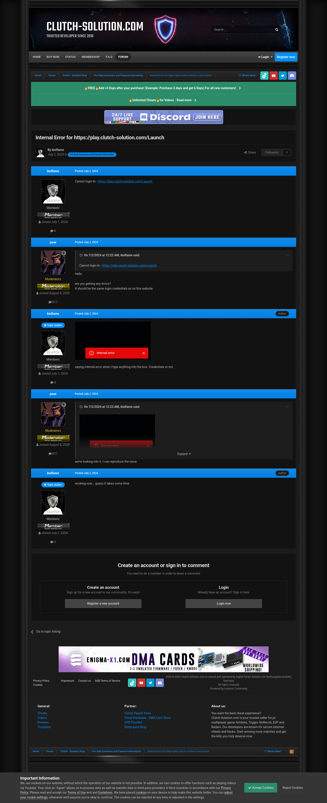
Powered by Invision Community (229, 688)
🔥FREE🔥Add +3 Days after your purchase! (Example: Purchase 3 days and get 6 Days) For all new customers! (160, 88)
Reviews (43, 722)
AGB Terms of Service (107, 680)
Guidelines (116, 792)
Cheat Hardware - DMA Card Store (147, 718)
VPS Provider (133, 722)
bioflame (53, 171)
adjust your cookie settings (38, 797)
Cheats (42, 713)
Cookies (38, 684)
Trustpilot (44, 727)
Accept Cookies (258, 787)
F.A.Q (109, 56)
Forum (123, 56)
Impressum (67, 680)
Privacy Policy (41, 680)
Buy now (53, 56)
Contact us (84, 680)
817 (53, 302)
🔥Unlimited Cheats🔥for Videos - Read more (160, 100)
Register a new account (103, 603)
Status (70, 56)
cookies (152, 792)
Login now (224, 603)
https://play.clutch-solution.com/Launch (125, 181)
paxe (53, 242)
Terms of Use (87, 792)
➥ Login (265, 57)
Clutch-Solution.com (193, 676)
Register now (286, 57)
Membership (91, 56)
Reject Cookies (291, 787)
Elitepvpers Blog (135, 727)
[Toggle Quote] (81, 255)
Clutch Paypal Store (137, 713)
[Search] (231, 30)
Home (37, 56)
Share (250, 152)
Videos (42, 718)
